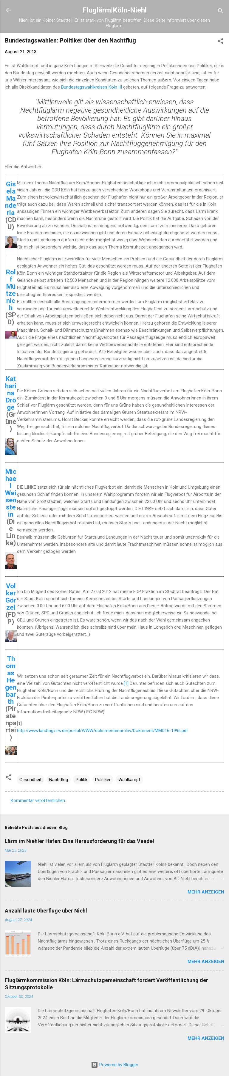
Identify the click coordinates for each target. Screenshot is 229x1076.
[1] (126, 683)
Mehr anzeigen (206, 892)
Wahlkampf (129, 779)
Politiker (103, 779)
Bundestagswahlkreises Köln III (91, 87)
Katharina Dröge (10, 393)
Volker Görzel (10, 596)
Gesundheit (30, 779)
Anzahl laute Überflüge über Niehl (46, 910)
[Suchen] (220, 12)
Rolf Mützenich (11, 290)
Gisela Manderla (10, 198)
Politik (81, 779)
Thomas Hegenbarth (10, 680)
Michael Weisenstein (10, 493)
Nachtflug (58, 779)
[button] (220, 42)
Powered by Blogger (114, 1064)
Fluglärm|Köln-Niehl (115, 10)
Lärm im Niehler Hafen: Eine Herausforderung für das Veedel (79, 841)
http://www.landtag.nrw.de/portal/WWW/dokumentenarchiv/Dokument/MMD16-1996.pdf (102, 730)
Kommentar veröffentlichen (38, 800)
